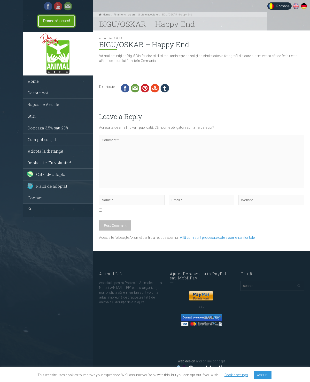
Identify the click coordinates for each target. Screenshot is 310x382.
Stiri (32, 116)
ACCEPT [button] (263, 375)
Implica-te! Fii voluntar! (49, 162)
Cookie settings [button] (236, 375)
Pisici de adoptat (51, 186)
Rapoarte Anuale (43, 104)
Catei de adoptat (51, 174)
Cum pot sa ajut (42, 139)
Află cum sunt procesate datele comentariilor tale (217, 238)
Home (33, 81)
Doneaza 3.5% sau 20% (48, 127)
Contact (35, 197)
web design (186, 361)
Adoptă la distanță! (45, 151)
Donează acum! (56, 21)
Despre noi (38, 92)
